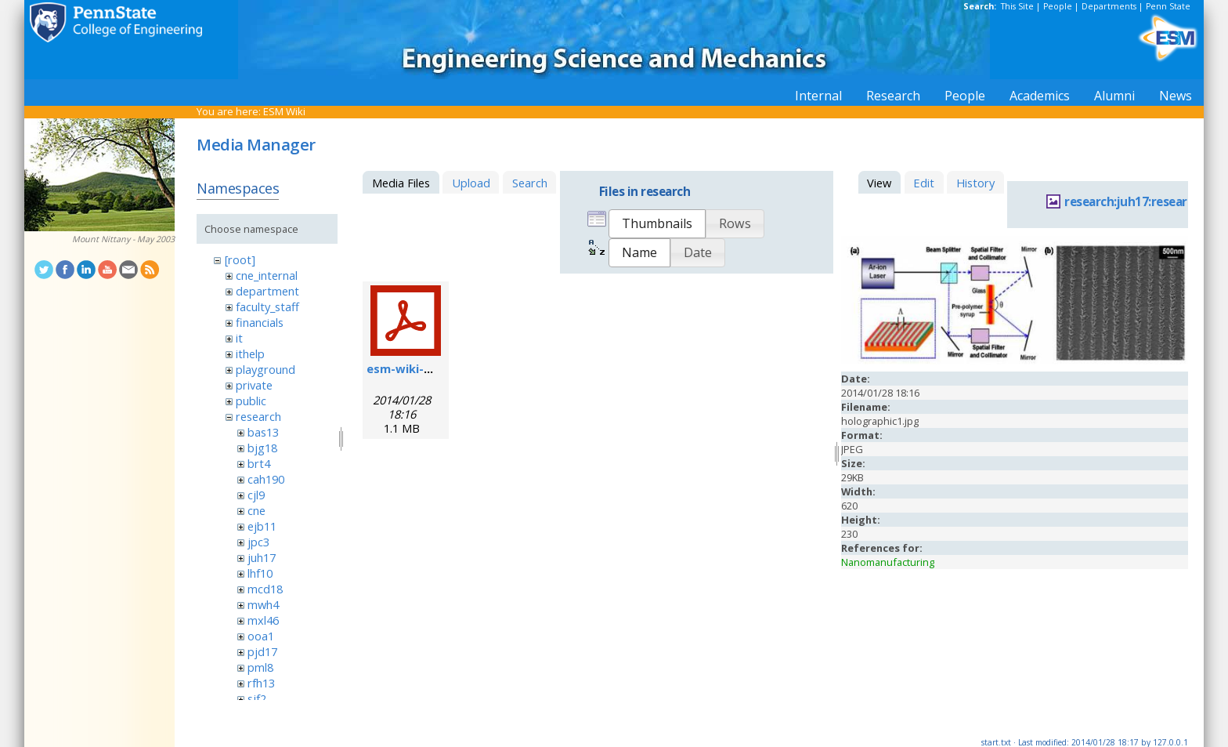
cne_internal (267, 275)
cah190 (265, 479)
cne (256, 510)
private (254, 385)
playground (265, 369)
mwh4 (263, 604)
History (975, 182)
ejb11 (261, 526)
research (258, 416)
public (251, 400)
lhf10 (260, 573)
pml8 (260, 667)
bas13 (263, 432)
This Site (1017, 6)
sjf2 (256, 698)
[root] (240, 259)
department (267, 291)
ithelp (250, 353)
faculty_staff (267, 306)
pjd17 (262, 651)
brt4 (258, 463)
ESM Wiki (284, 111)
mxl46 (263, 620)
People (1057, 6)
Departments (1109, 6)
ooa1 (260, 636)
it (239, 338)
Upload (471, 182)
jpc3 (258, 541)
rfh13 (261, 683)
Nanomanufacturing (887, 562)
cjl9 (256, 494)
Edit (923, 182)
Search (529, 182)
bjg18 (262, 447)
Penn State (1168, 6)
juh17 (261, 557)
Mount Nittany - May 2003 (123, 239)
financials (260, 322)
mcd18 (265, 589)
